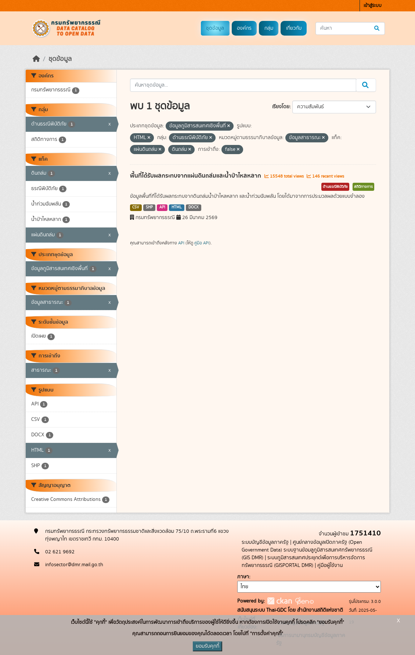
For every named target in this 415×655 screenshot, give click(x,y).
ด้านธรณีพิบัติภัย (335, 186)
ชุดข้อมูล (215, 28)
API (162, 207)
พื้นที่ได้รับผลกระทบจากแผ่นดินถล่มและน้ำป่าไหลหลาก (196, 176)
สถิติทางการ (363, 186)
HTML (177, 207)
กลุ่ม (268, 28)
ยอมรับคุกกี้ (207, 646)
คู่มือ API (201, 243)
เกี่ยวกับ (294, 28)
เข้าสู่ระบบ (373, 5)
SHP (149, 207)
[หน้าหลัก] (36, 59)
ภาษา (243, 577)
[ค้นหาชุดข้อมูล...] (350, 28)
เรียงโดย (280, 106)
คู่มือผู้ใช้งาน (330, 565)
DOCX (193, 207)
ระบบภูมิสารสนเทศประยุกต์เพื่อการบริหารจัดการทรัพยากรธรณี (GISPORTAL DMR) (303, 561)
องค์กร (244, 28)
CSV (135, 207)
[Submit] (377, 28)
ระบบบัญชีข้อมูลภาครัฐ (265, 542)
